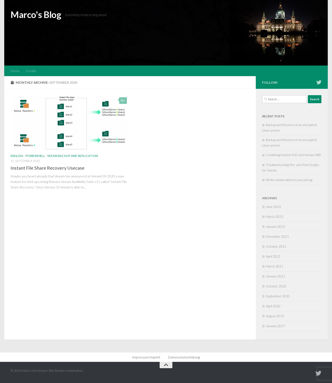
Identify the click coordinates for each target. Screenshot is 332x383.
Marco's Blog (36, 14)
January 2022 (275, 226)
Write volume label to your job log (289, 180)
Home (15, 71)
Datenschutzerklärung (184, 357)
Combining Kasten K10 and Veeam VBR (293, 155)
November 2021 (277, 236)
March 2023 (274, 216)
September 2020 (278, 296)
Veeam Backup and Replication (72, 156)
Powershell (35, 156)
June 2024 (273, 207)
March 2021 (274, 266)
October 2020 (276, 286)
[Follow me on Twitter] (318, 82)
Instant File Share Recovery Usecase (47, 168)
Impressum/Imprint (146, 357)
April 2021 (273, 256)
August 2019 (275, 316)
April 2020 (273, 306)
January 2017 (275, 326)
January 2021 (275, 276)
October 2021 (276, 246)
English (17, 156)
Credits (31, 71)
